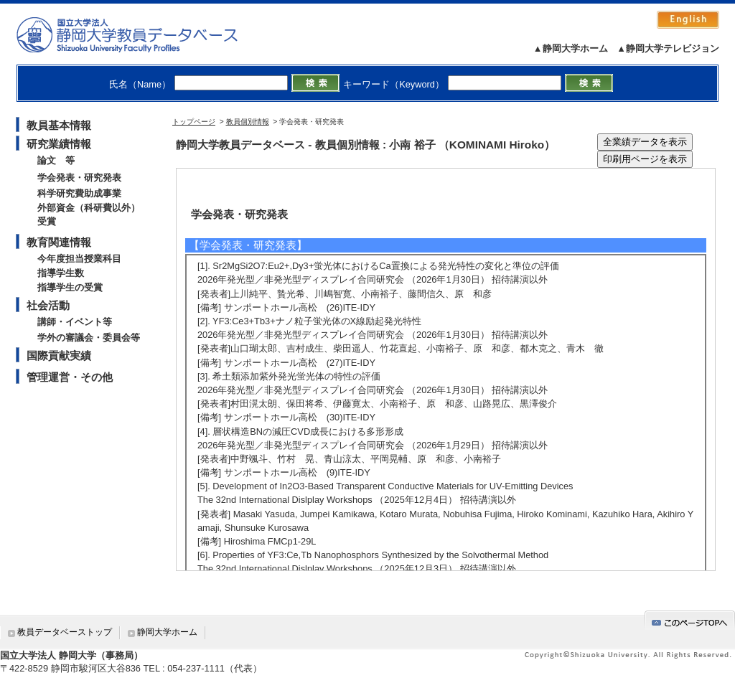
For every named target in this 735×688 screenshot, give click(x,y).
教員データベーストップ (64, 632)
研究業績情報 (59, 144)
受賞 (46, 221)
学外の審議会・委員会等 (88, 337)
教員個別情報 (247, 122)
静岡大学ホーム (167, 632)
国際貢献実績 (59, 355)
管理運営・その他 (70, 377)
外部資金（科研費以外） (88, 207)
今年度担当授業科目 (79, 258)
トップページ (193, 122)
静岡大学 (142, 34)
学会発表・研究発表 (79, 177)
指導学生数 (60, 273)
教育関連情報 (59, 242)
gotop (690, 620)
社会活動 (48, 305)
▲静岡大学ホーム (570, 48)
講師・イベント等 (74, 321)
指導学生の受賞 (70, 287)
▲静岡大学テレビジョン (668, 48)
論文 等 (56, 160)
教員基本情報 (59, 125)
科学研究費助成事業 (79, 193)
